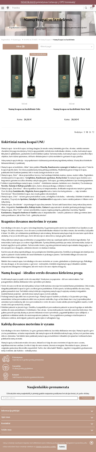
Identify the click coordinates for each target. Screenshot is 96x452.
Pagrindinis (5, 40)
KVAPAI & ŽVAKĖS (31, 40)
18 (87, 132)
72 (93, 132)
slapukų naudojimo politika (46, 447)
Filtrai (20, 47)
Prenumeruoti (87, 398)
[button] (66, 46)
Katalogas (17, 40)
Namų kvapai (45, 40)
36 (90, 132)
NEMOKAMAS (28, 2)
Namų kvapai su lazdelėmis (64, 40)
